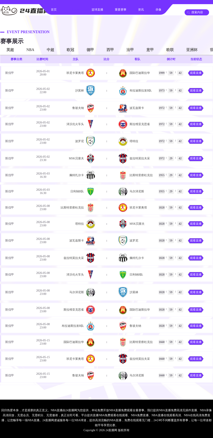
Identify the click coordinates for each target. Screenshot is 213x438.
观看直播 (196, 72)
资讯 (141, 9)
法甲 (130, 50)
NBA (30, 50)
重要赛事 (120, 9)
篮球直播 (97, 9)
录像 (158, 9)
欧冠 (70, 50)
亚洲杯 (191, 50)
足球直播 (74, 9)
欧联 (170, 50)
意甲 (150, 50)
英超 (10, 50)
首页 (54, 9)
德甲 (90, 50)
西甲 (110, 50)
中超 (50, 50)
